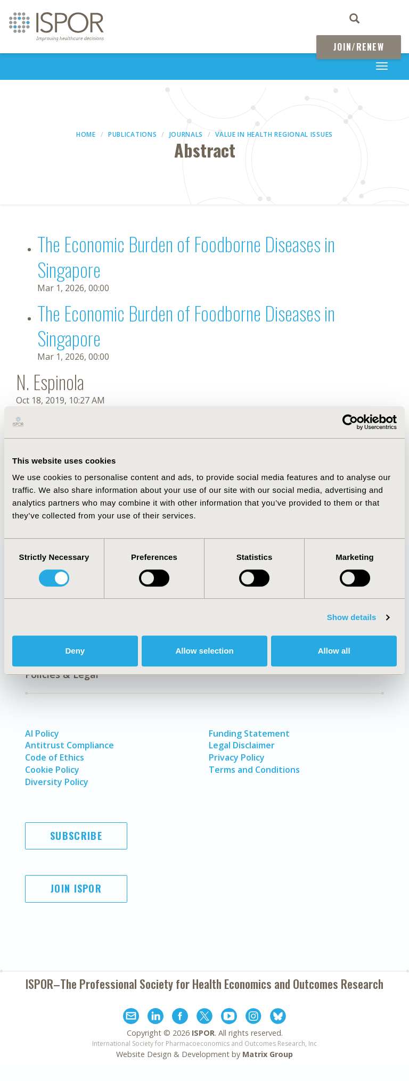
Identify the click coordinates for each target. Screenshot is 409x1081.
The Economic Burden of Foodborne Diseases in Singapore (186, 256)
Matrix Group (267, 1054)
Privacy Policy (237, 757)
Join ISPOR (76, 888)
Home (86, 134)
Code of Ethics (54, 757)
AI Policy (42, 733)
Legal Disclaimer (242, 745)
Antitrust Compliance (69, 745)
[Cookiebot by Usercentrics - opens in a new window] (350, 422)
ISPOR (203, 1033)
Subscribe (76, 836)
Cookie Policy (52, 769)
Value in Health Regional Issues (274, 134)
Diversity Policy (56, 782)
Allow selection (204, 650)
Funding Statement (249, 733)
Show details (352, 617)
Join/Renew (358, 46)
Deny (75, 650)
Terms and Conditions (254, 769)
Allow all (334, 650)
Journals (186, 134)
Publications (132, 134)
